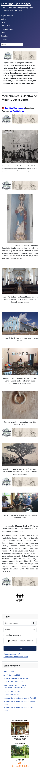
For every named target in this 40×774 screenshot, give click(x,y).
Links (3, 33)
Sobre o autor (6, 26)
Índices (3, 19)
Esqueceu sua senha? (12, 654)
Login (20, 648)
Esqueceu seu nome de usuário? (16, 657)
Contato (4, 40)
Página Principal (7, 16)
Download (5, 36)
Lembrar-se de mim (13, 635)
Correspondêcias (7, 29)
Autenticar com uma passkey (20, 641)
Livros (3, 22)
